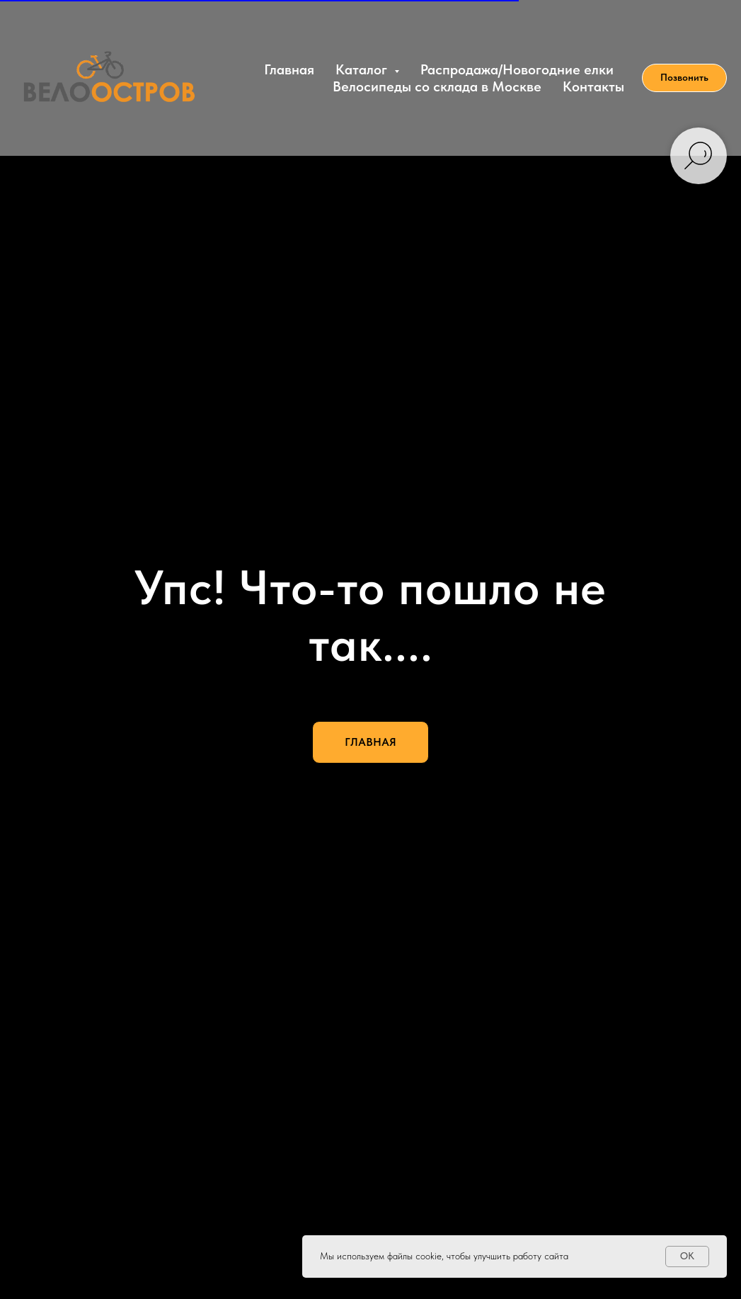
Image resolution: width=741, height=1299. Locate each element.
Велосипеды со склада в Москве (437, 86)
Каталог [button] (363, 69)
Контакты (593, 86)
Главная (289, 69)
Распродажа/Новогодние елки (517, 69)
